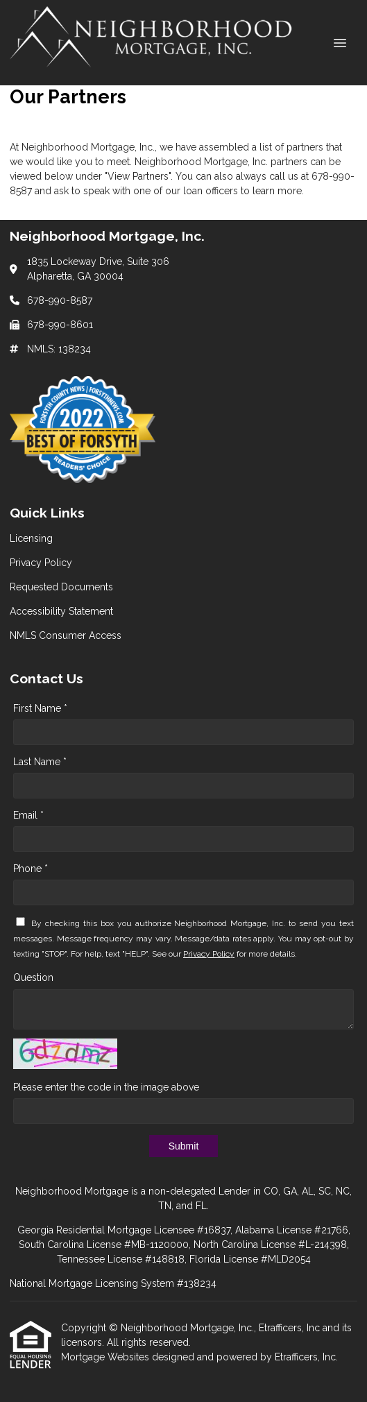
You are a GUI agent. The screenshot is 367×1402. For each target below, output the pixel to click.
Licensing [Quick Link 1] (31, 538)
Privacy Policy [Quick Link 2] (41, 562)
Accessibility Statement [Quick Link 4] (61, 611)
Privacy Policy (208, 954)
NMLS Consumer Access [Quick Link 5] (65, 635)
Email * (28, 815)
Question (33, 977)
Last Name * (40, 761)
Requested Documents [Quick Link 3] (61, 586)
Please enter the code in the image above (106, 1087)
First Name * (40, 708)
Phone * (30, 868)
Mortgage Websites (106, 1356)
